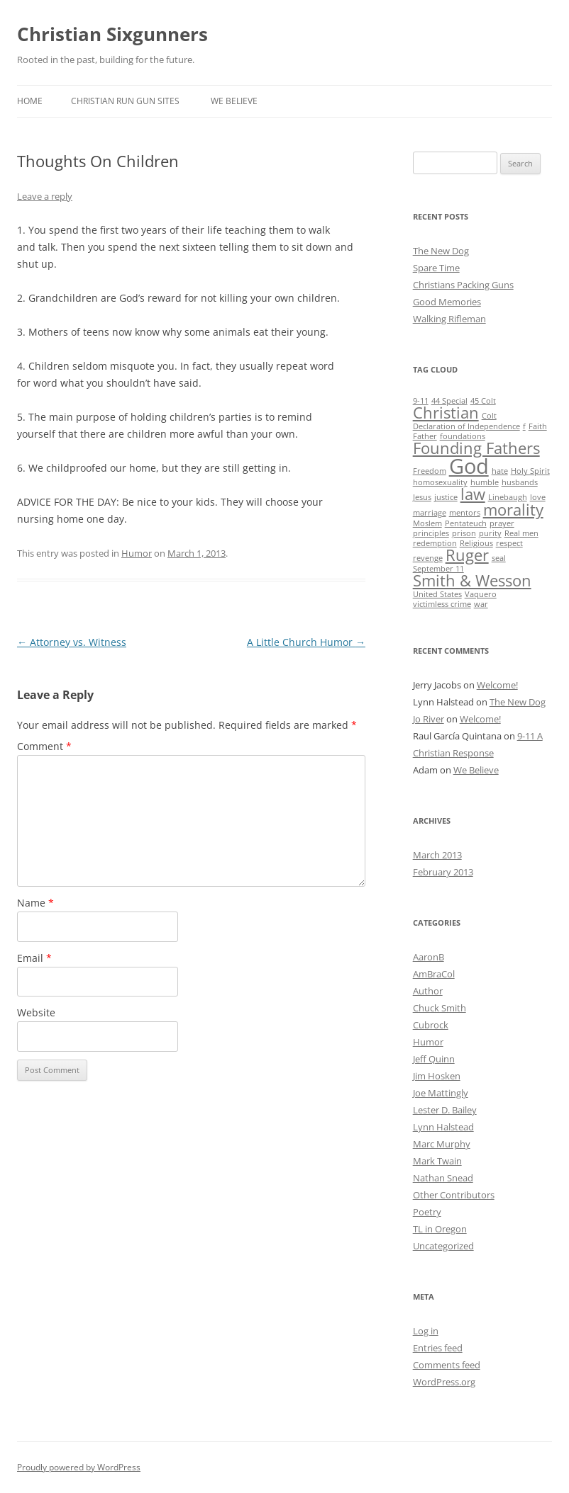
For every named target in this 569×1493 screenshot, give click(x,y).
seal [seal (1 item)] (499, 558)
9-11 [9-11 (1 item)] (421, 401)
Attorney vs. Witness (71, 642)
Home (30, 101)
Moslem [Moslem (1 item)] (427, 523)
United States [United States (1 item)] (437, 594)
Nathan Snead (443, 1177)
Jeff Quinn (434, 1058)
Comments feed (446, 1364)
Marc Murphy (441, 1143)
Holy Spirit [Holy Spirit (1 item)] (530, 471)
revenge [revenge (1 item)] (428, 558)
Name (35, 902)
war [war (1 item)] (481, 604)
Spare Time (436, 267)
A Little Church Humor (306, 642)
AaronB (428, 956)
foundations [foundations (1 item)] (462, 436)
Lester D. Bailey (445, 1109)
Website (36, 1012)
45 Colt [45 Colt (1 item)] (483, 401)
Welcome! (497, 685)
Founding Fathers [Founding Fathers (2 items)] (476, 448)
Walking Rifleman (449, 318)
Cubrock (430, 1024)
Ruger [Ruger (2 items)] (467, 555)
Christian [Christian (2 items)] (446, 412)
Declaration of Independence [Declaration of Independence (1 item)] (466, 426)
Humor (136, 553)
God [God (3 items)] (469, 466)
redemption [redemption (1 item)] (435, 543)
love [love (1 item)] (538, 497)
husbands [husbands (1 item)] (520, 482)
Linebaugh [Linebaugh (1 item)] (507, 497)
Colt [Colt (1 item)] (489, 416)
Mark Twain (437, 1160)
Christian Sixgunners (112, 34)
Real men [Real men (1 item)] (521, 533)
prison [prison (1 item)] (464, 533)
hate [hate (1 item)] (500, 471)
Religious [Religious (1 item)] (476, 543)
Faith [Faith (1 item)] (538, 426)
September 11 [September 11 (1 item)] (438, 569)
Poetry (427, 1211)
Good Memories (447, 301)
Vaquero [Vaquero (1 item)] (481, 594)
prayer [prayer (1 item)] (502, 523)
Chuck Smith (439, 1007)
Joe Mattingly (440, 1092)
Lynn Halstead (443, 1126)
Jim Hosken (436, 1075)
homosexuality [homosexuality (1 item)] (440, 482)
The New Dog (441, 250)
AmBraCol (434, 973)
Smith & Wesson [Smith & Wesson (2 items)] (472, 580)
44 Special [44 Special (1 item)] (449, 401)
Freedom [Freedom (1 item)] (429, 471)
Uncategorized (443, 1245)
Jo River (428, 719)
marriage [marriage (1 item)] (429, 513)
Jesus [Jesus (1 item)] (422, 497)
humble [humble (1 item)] (484, 482)
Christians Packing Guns (463, 284)
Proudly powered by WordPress (78, 1467)
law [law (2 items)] (472, 494)
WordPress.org (444, 1381)
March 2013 (437, 854)
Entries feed (438, 1347)
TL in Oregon (440, 1228)
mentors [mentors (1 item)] (464, 513)
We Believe (234, 101)
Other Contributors (454, 1194)
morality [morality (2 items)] (513, 509)
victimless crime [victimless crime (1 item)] (442, 604)
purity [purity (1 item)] (490, 533)
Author (428, 990)
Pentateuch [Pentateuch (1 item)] (466, 523)
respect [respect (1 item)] (509, 543)
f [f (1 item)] (524, 426)
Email (34, 958)
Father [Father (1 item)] (425, 436)
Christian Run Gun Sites (125, 101)
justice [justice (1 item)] (446, 497)
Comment (44, 746)
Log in (425, 1330)
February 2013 (443, 871)
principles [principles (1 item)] (431, 533)
